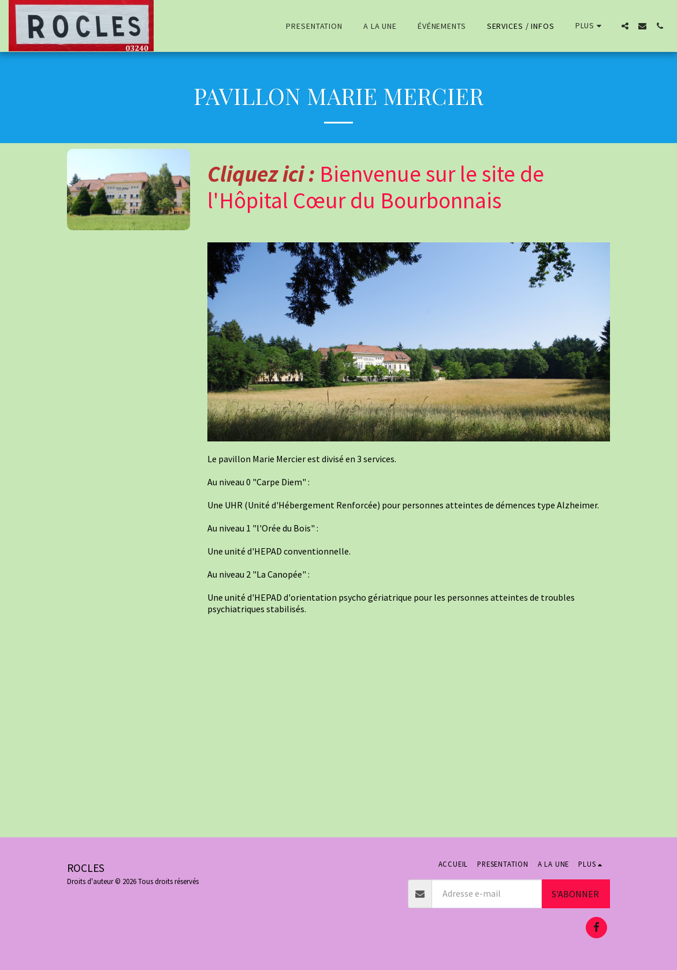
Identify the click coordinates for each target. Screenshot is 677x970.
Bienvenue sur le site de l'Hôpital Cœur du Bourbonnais (375, 187)
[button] (625, 26)
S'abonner (575, 894)
